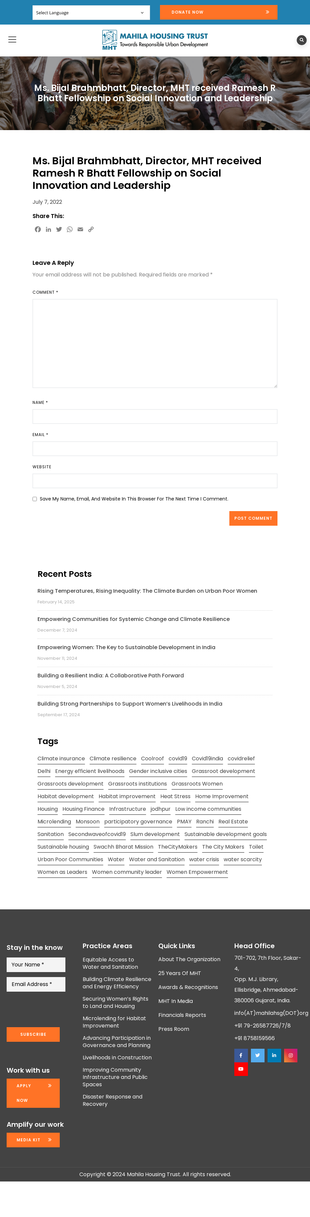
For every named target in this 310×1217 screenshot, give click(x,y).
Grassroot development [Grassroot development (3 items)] (223, 771)
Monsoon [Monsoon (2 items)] (88, 821)
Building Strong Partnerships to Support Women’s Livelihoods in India (130, 704)
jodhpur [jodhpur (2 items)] (161, 809)
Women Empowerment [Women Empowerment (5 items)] (197, 872)
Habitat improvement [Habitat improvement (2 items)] (127, 796)
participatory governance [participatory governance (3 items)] (138, 821)
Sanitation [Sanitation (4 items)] (51, 834)
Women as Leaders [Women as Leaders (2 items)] (62, 872)
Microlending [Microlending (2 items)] (54, 821)
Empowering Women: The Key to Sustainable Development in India (126, 647)
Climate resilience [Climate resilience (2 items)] (113, 758)
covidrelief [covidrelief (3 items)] (241, 758)
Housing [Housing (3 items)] (48, 809)
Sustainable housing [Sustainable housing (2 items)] (63, 847)
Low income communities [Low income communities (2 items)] (208, 809)
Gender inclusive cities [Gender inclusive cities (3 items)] (158, 771)
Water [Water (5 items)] (116, 859)
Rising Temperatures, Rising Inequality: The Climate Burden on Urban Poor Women (147, 591)
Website (42, 467)
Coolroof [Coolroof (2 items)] (152, 758)
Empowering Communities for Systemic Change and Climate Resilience (134, 619)
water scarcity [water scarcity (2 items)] (243, 859)
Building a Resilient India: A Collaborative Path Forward (111, 675)
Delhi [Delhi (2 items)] (44, 771)
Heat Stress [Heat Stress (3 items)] (175, 796)
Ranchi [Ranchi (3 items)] (205, 821)
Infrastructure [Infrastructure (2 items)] (127, 809)
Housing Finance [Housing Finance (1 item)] (83, 809)
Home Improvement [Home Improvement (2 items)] (222, 796)
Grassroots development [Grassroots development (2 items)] (71, 784)
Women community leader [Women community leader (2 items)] (127, 872)
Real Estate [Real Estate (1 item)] (233, 821)
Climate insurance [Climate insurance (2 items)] (61, 758)
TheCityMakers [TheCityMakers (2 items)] (177, 847)
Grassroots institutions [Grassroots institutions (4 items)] (137, 784)
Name (40, 402)
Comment (45, 292)
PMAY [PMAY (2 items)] (184, 821)
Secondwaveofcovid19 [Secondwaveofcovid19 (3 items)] (97, 834)
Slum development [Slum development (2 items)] (155, 834)
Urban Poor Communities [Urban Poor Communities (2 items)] (70, 859)
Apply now (24, 1093)
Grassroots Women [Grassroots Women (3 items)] (197, 784)
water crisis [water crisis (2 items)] (204, 859)
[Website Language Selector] (91, 12)
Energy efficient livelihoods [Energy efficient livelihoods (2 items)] (89, 771)
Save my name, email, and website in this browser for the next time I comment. (134, 498)
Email (40, 434)
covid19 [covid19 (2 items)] (178, 758)
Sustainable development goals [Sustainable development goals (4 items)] (226, 834)
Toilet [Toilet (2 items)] (256, 847)
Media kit (28, 1140)
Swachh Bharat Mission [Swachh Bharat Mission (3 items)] (123, 847)
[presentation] (57, 1010)
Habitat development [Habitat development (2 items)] (66, 796)
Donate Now (187, 12)
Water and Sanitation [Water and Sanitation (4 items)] (157, 859)
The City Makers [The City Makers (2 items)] (223, 847)
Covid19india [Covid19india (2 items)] (207, 758)
